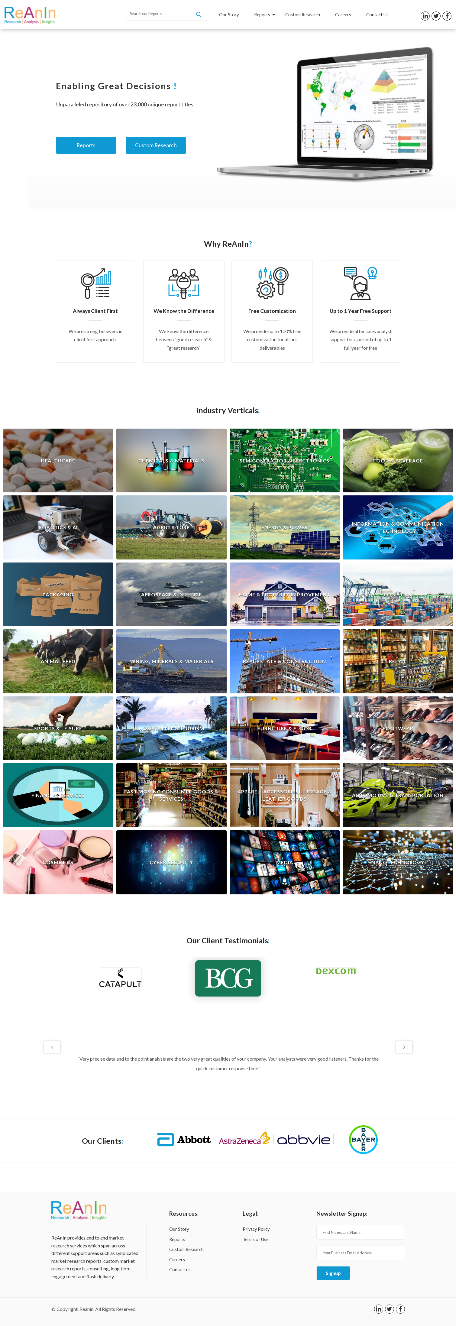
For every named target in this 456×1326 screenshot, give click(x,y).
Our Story (229, 14)
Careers (343, 14)
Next (404, 1047)
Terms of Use (256, 1239)
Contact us (180, 1269)
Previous (52, 1047)
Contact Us (377, 14)
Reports (264, 14)
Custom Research (302, 14)
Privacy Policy (256, 1229)
